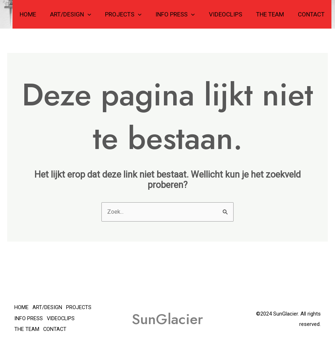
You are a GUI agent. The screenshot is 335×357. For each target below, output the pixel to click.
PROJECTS (131, 14)
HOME (39, 14)
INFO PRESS (181, 14)
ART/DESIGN (80, 14)
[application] (97, 14)
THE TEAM (272, 14)
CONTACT (312, 14)
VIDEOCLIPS (229, 14)
